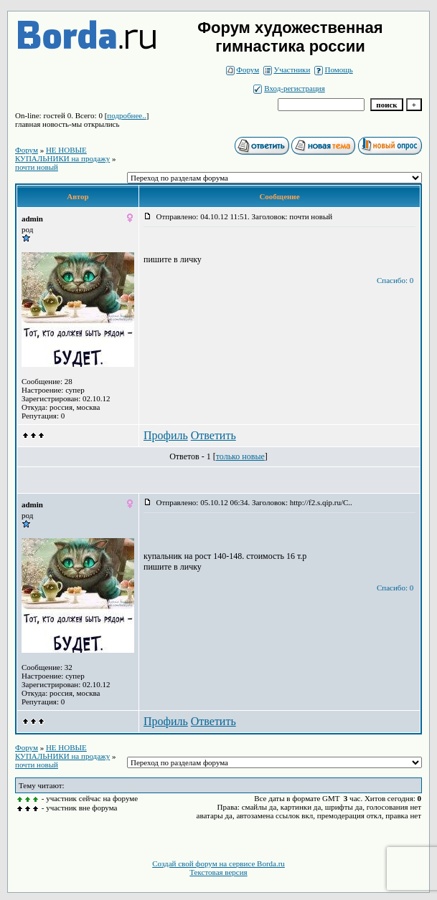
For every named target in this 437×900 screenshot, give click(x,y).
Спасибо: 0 (395, 280)
